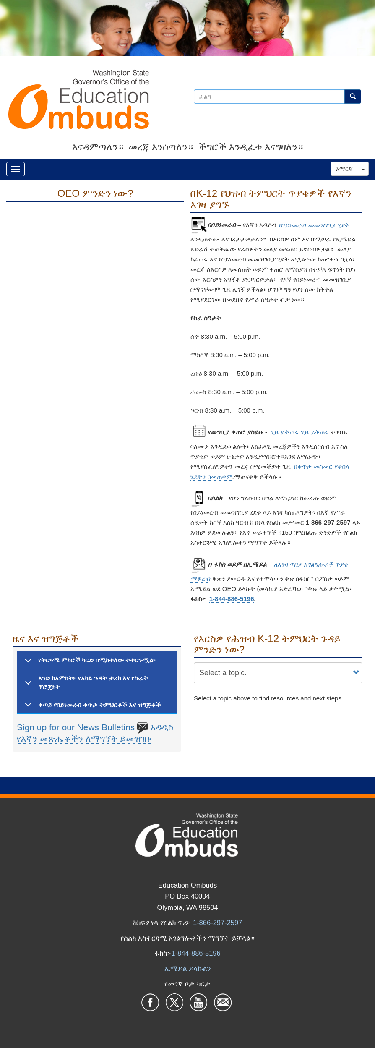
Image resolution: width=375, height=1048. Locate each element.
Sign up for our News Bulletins (82, 727)
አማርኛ (344, 168)
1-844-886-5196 (231, 598)
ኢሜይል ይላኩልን (187, 968)
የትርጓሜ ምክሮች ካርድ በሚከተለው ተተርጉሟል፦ (89, 662)
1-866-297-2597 (217, 922)
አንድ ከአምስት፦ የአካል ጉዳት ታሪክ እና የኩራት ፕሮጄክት (85, 684)
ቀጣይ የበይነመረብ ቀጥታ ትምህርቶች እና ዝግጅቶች (91, 707)
